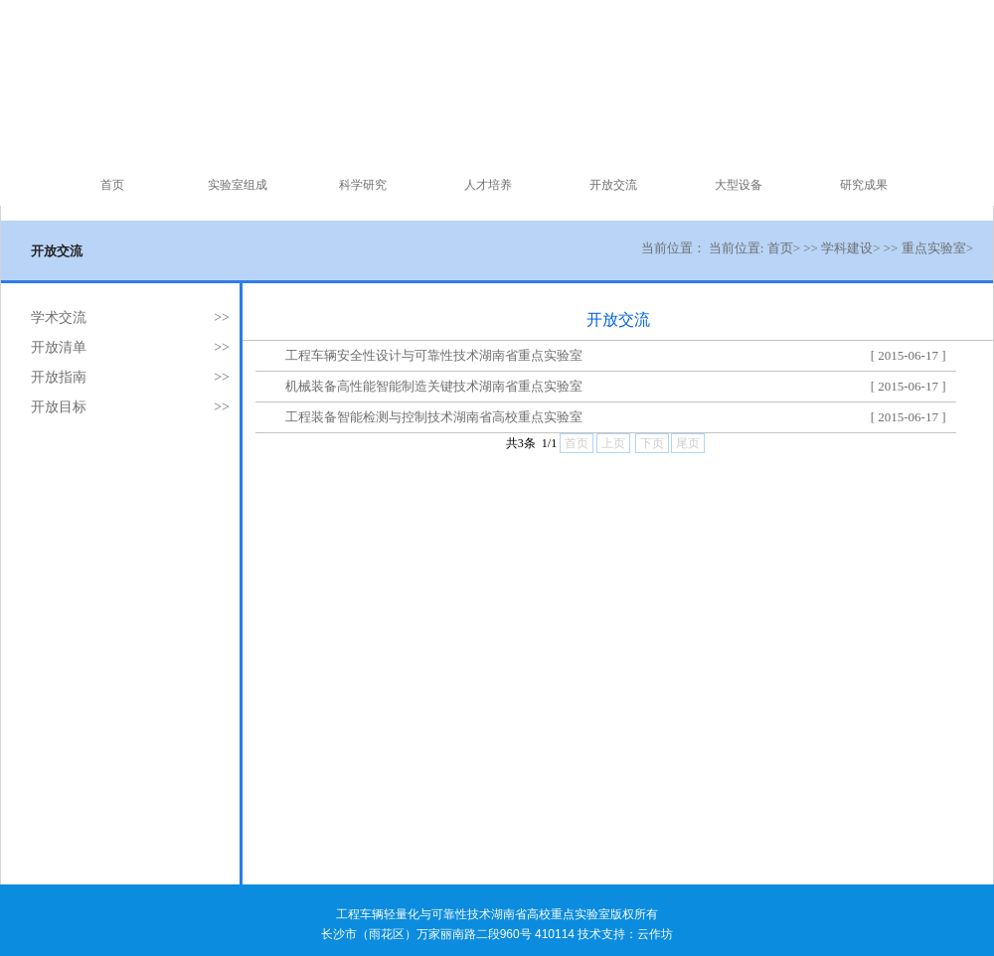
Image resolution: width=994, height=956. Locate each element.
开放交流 (613, 185)
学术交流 (58, 317)
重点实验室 (934, 247)
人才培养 (488, 185)
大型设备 (738, 185)
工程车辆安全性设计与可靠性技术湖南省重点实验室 (433, 355)
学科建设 (847, 247)
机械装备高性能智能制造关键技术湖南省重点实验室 (433, 386)
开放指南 (58, 377)
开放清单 (58, 347)
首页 (112, 185)
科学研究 (363, 185)
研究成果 (864, 185)
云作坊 (655, 934)
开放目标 (58, 406)
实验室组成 (237, 185)
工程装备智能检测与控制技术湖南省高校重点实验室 (433, 416)
